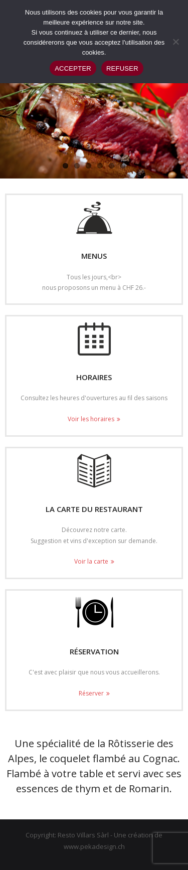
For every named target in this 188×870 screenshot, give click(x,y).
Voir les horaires (91, 419)
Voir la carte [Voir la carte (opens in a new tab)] (91, 561)
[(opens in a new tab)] (94, 470)
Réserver (91, 693)
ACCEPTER (73, 68)
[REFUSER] (175, 42)
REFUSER (122, 68)
